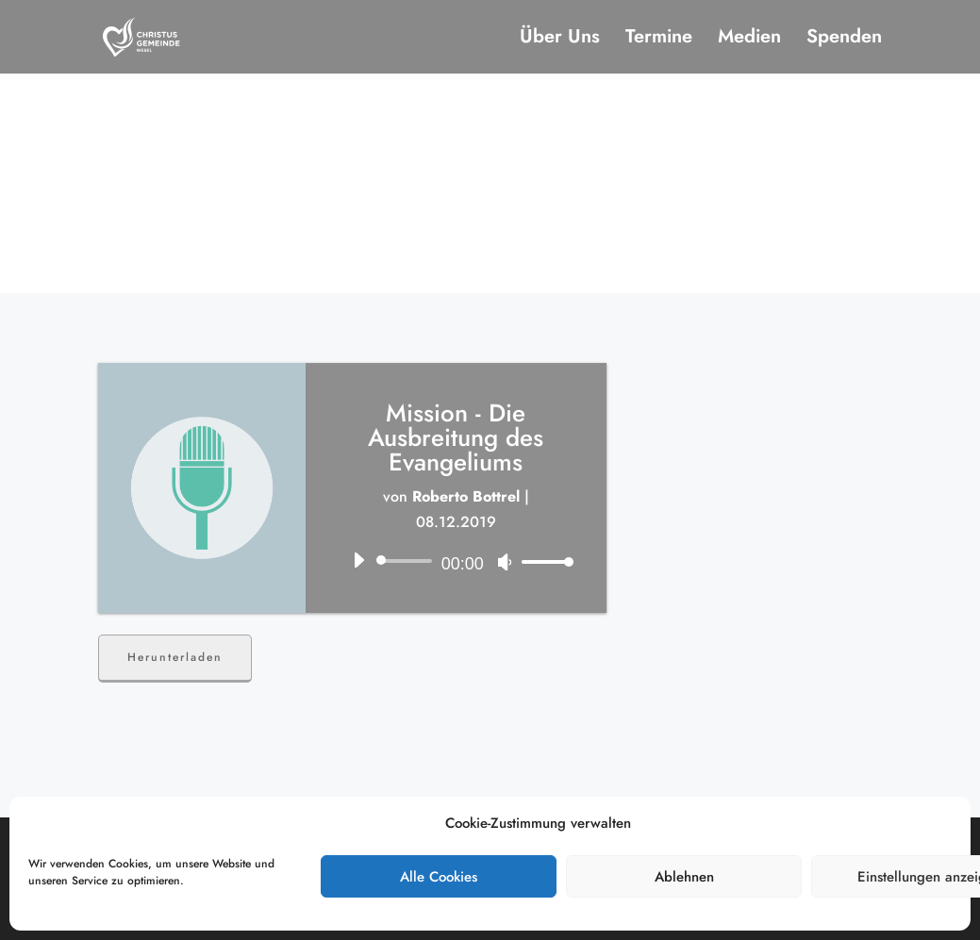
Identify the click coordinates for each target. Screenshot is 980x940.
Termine (658, 40)
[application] (456, 561)
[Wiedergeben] (358, 560)
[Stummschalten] (504, 561)
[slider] (407, 561)
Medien (749, 40)
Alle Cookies (438, 876)
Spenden (844, 40)
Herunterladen (175, 657)
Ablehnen (684, 876)
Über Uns (560, 40)
